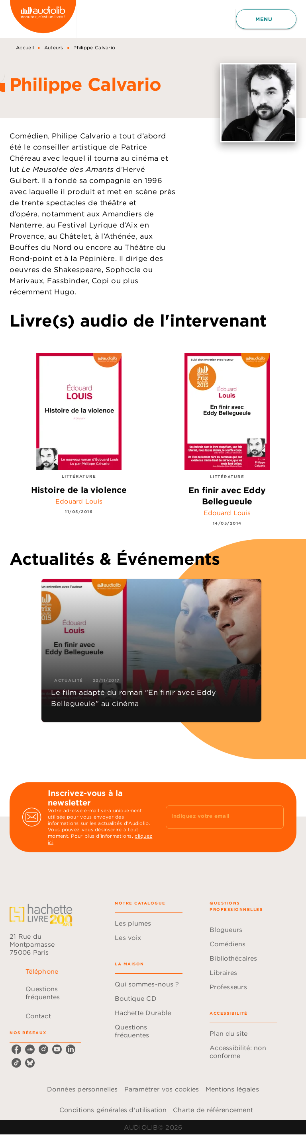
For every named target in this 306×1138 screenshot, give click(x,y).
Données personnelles (82, 1089)
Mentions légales (232, 1089)
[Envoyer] (274, 817)
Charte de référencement (213, 1110)
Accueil (25, 48)
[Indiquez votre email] (215, 817)
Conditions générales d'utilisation (113, 1110)
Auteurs (53, 48)
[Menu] (266, 19)
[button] (151, 650)
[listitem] (16, 1049)
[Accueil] (43, 19)
